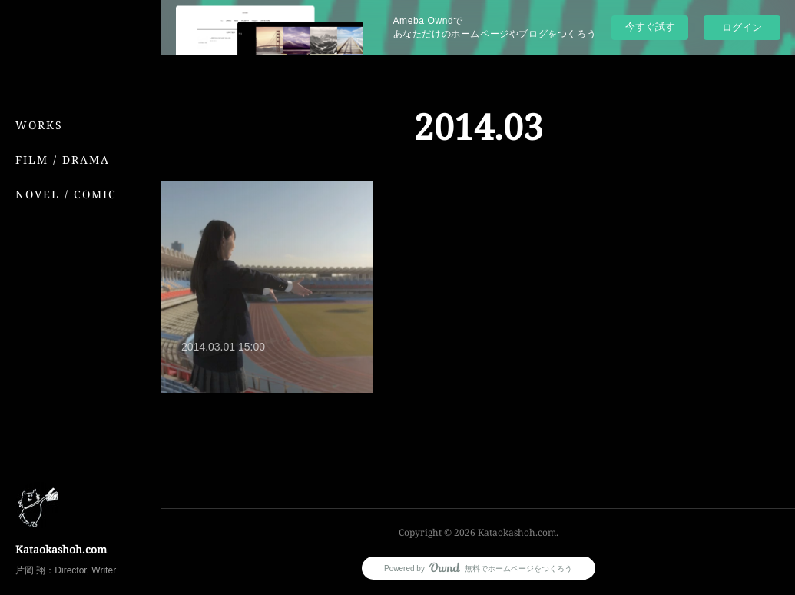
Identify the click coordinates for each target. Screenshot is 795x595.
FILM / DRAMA (62, 159)
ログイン (742, 27)
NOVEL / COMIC (66, 194)
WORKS (39, 125)
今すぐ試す (650, 26)
